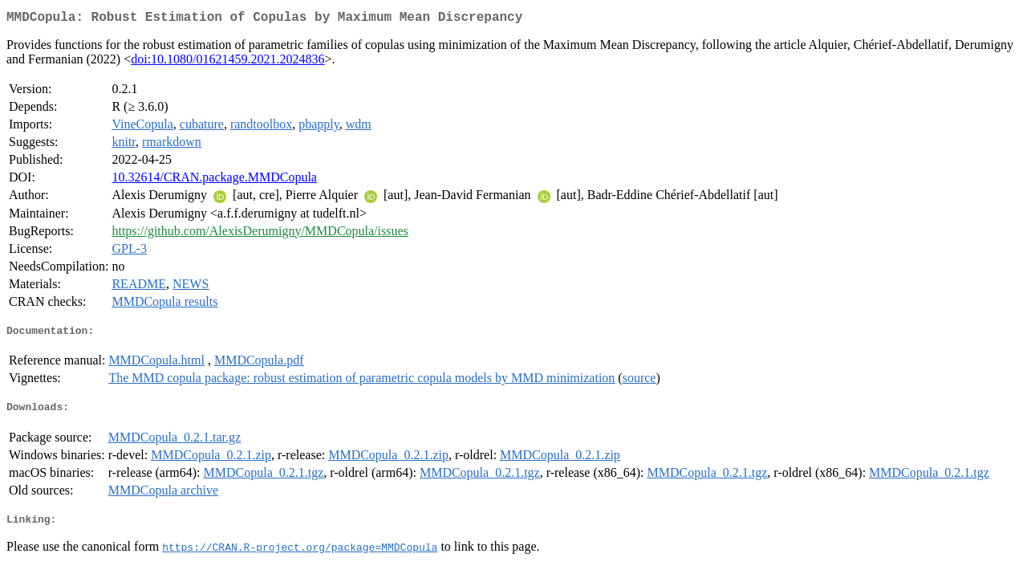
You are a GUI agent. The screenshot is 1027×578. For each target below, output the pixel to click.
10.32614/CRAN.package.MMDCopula (214, 180)
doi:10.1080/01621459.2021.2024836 (227, 62)
